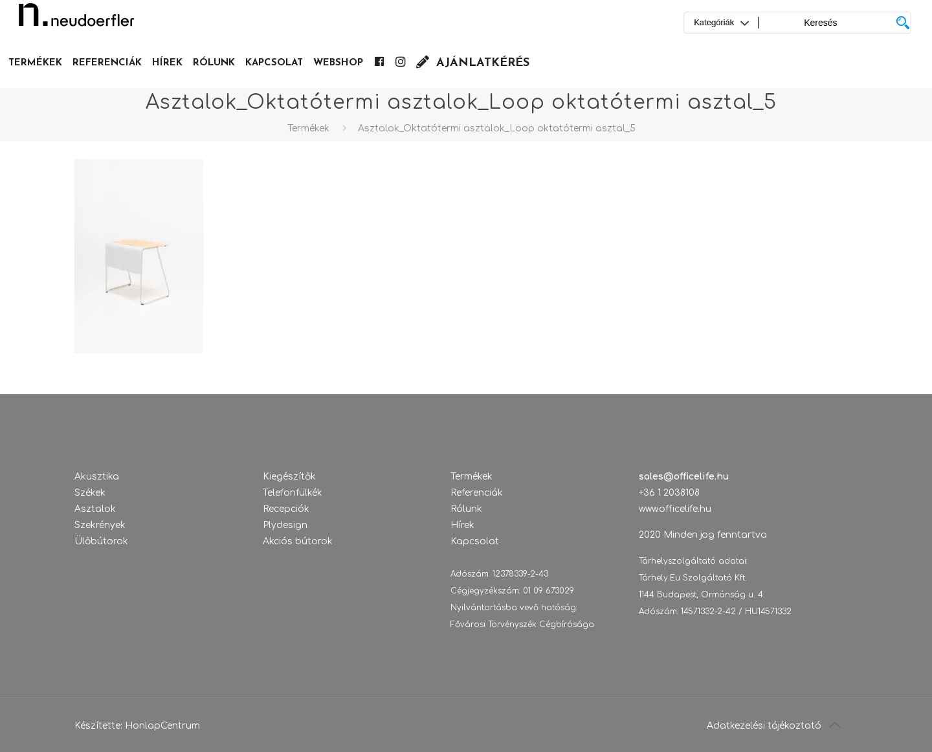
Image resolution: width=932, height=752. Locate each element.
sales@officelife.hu (684, 476)
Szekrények (100, 525)
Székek (89, 493)
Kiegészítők (289, 476)
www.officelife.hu (675, 509)
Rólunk (466, 509)
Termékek (308, 128)
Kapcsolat (474, 541)
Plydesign (285, 525)
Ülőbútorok (101, 541)
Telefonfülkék (292, 493)
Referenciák (476, 493)
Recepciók (286, 509)
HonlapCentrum (162, 726)
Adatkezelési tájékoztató (764, 726)
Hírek (462, 525)
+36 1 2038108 (669, 493)
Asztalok (95, 509)
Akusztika (96, 476)
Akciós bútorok (298, 541)
